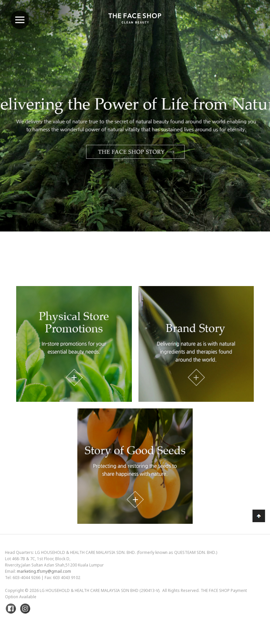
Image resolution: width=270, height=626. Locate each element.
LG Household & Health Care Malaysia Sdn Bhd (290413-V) (99, 590)
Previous (21, 133)
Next (248, 133)
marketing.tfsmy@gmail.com (44, 571)
